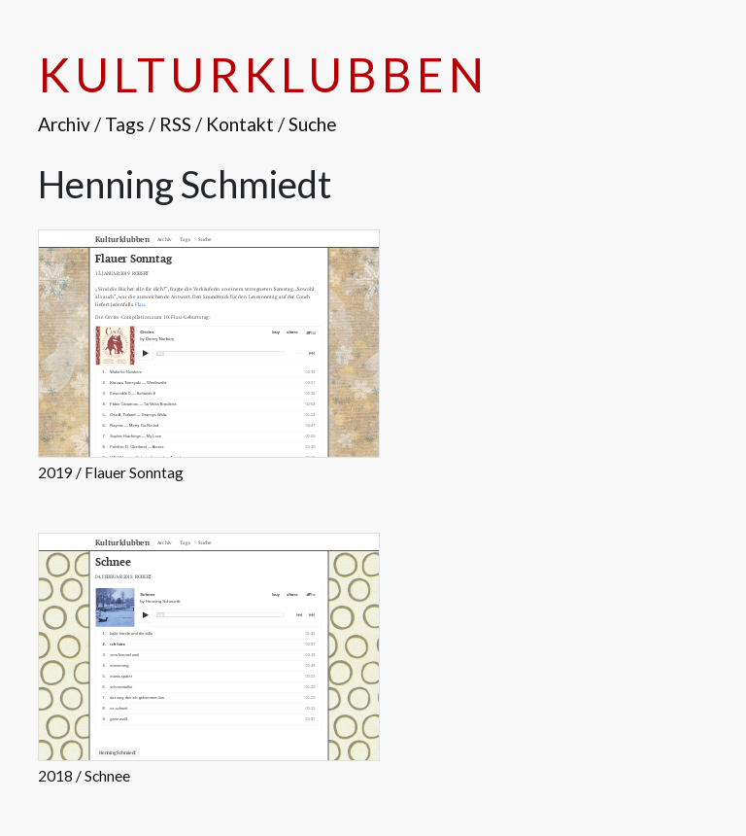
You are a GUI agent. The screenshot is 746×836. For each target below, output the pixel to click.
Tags (125, 124)
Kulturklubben (263, 74)
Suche (312, 124)
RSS (175, 124)
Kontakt (240, 124)
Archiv (64, 124)
